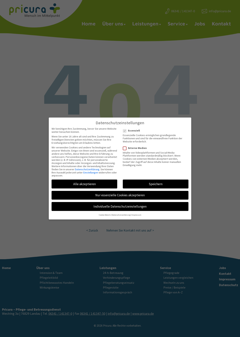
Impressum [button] (136, 212)
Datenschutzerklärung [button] (121, 212)
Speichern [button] (155, 181)
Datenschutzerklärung (87, 166)
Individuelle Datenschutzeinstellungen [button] (120, 203)
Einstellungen (90, 169)
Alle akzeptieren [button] (84, 181)
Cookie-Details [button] (105, 212)
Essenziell (132, 127)
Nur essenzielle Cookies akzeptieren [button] (120, 192)
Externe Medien (136, 145)
